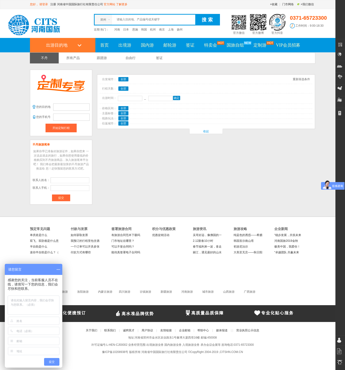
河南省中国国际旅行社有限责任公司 (80, 4)
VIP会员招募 (288, 45)
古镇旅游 (145, 291)
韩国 (144, 29)
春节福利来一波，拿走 (207, 246)
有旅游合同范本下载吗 (125, 235)
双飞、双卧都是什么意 (44, 241)
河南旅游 (187, 291)
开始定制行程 (61, 128)
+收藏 (273, 4)
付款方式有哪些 (81, 252)
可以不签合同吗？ (122, 246)
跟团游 (102, 58)
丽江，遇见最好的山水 (207, 252)
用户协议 (147, 330)
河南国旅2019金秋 (286, 241)
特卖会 (213, 45)
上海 (171, 29)
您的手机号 (43, 117)
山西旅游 (229, 291)
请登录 (43, 4)
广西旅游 (249, 291)
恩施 (135, 29)
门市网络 (288, 4)
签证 (190, 45)
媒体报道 (222, 330)
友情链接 (166, 330)
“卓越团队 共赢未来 (286, 252)
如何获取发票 (79, 235)
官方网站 (109, 4)
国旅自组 (238, 45)
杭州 (153, 29)
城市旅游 (208, 291)
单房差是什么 (38, 235)
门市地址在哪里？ (122, 241)
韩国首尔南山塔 (244, 241)
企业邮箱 (184, 330)
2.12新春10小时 (203, 241)
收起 (206, 131)
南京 (162, 29)
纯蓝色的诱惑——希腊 (248, 235)
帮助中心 (203, 330)
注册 (53, 4)
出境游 (124, 45)
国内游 (147, 45)
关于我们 (91, 330)
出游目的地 (57, 45)
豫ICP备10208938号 (115, 352)
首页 (104, 45)
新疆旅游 (166, 291)
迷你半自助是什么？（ (44, 252)
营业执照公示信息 (247, 330)
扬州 (180, 29)
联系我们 (110, 330)
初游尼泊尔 (241, 246)
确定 (176, 98)
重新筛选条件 (301, 79)
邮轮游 (169, 45)
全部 (123, 79)
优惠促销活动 (160, 235)
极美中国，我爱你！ (287, 246)
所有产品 (73, 58)
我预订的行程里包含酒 (85, 241)
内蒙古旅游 (105, 291)
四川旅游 (124, 291)
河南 (117, 29)
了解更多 (121, 4)
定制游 (262, 45)
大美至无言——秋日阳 (248, 252)
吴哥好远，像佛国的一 (207, 235)
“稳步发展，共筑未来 (287, 235)
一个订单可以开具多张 (85, 246)
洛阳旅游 (83, 291)
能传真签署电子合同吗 (125, 252)
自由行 (131, 58)
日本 (126, 29)
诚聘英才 (128, 330)
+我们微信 (305, 4)
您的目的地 (43, 107)
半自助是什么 (38, 246)
